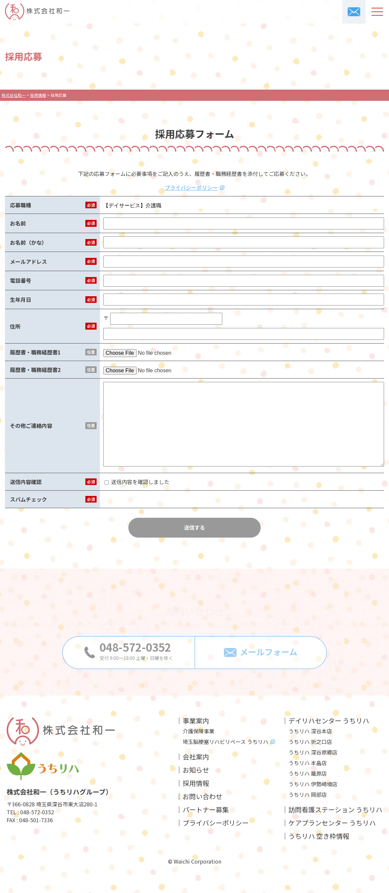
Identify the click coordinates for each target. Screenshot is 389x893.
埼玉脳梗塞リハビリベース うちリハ (225, 742)
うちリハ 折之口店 (310, 742)
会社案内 (196, 756)
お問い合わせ (202, 796)
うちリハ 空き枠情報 (318, 836)
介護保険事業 (198, 731)
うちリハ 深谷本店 (310, 731)
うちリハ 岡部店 (307, 794)
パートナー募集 (206, 809)
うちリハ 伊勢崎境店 (312, 784)
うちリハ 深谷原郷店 (312, 752)
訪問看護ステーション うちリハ (335, 809)
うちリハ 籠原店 (307, 773)
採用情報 (196, 783)
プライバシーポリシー (191, 187)
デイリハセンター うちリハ (328, 720)
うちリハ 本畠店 (307, 763)
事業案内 (196, 720)
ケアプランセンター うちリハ (332, 823)
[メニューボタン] (377, 11)
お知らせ (196, 770)
